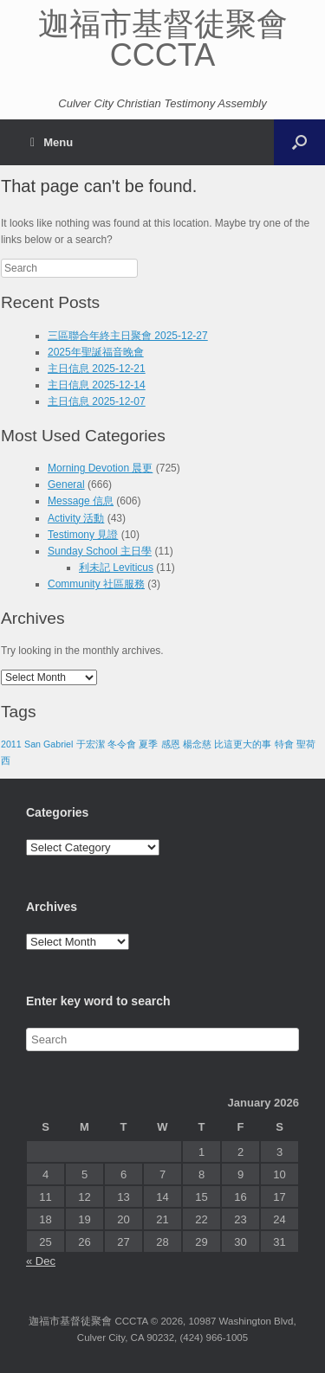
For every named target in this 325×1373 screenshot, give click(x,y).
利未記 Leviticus (116, 567)
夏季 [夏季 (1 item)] (148, 744)
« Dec (40, 1260)
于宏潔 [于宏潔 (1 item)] (90, 744)
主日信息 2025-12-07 (97, 401)
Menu (51, 142)
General (66, 484)
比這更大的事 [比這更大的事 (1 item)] (242, 744)
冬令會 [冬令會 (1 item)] (121, 744)
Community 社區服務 (96, 584)
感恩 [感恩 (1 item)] (170, 744)
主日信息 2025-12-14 (97, 385)
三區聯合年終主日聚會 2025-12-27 (128, 336)
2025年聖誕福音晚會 (96, 352)
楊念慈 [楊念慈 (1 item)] (197, 744)
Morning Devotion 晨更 (100, 468)
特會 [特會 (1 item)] (284, 744)
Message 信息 (81, 501)
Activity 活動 (76, 518)
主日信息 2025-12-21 (97, 368)
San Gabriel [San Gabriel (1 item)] (48, 744)
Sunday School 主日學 (100, 551)
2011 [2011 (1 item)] (11, 744)
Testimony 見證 (83, 535)
